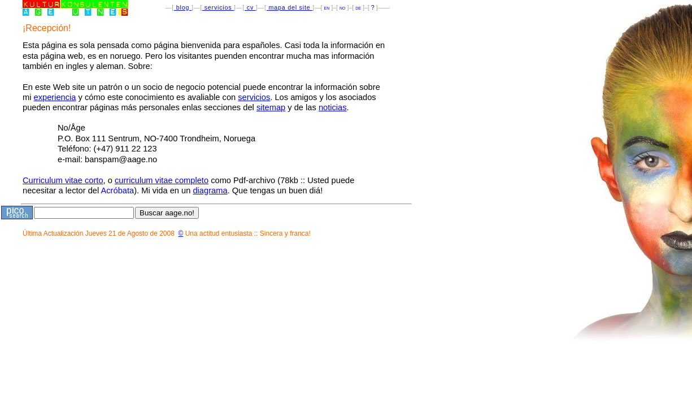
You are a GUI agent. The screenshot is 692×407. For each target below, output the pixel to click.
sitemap (270, 107)
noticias (333, 107)
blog (183, 7)
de (358, 7)
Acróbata (117, 190)
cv (250, 7)
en (327, 7)
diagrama (210, 190)
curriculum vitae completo (161, 180)
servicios (218, 7)
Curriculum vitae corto (63, 180)
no (342, 7)
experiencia (55, 97)
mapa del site (289, 7)
